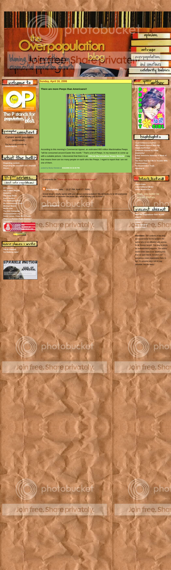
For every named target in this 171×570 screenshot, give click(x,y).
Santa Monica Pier (143, 189)
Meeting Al (139, 168)
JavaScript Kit (11, 146)
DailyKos (7, 193)
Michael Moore (9, 206)
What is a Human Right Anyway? (17, 219)
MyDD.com (8, 208)
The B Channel (9, 249)
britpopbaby (52, 189)
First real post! (141, 225)
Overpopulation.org (11, 214)
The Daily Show (10, 196)
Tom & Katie (140, 184)
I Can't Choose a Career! (145, 143)
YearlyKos (7, 221)
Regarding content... (12, 163)
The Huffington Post (12, 201)
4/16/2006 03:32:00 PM (71, 168)
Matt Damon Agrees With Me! (147, 145)
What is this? (141, 227)
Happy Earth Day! (142, 148)
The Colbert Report (11, 191)
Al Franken (8, 188)
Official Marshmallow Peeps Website (106, 156)
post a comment (51, 205)
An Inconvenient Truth (12, 203)
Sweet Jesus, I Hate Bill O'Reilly (17, 216)
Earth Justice (9, 198)
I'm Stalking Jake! (11, 252)
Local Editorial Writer (144, 187)
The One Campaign (11, 211)
